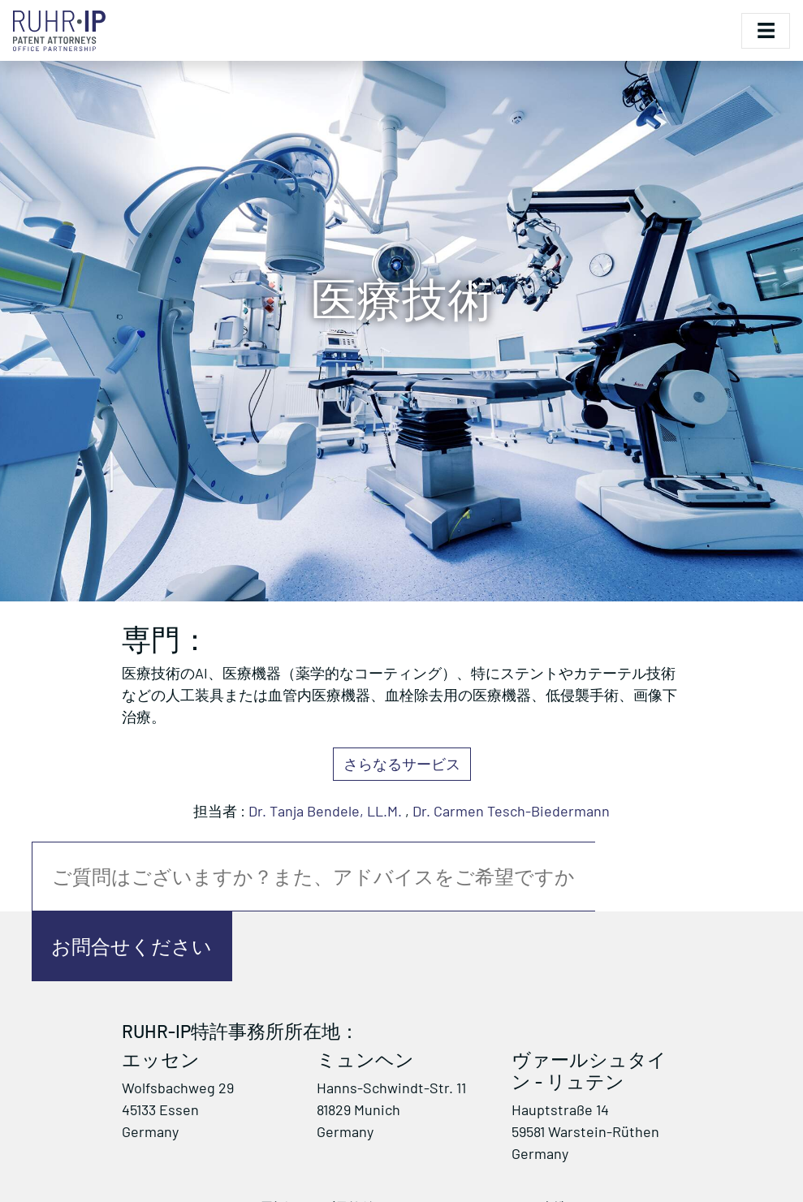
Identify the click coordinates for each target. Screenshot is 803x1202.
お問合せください (131, 946)
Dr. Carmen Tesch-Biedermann (511, 811)
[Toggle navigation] (765, 31)
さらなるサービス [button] (401, 764)
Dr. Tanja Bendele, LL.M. (325, 811)
